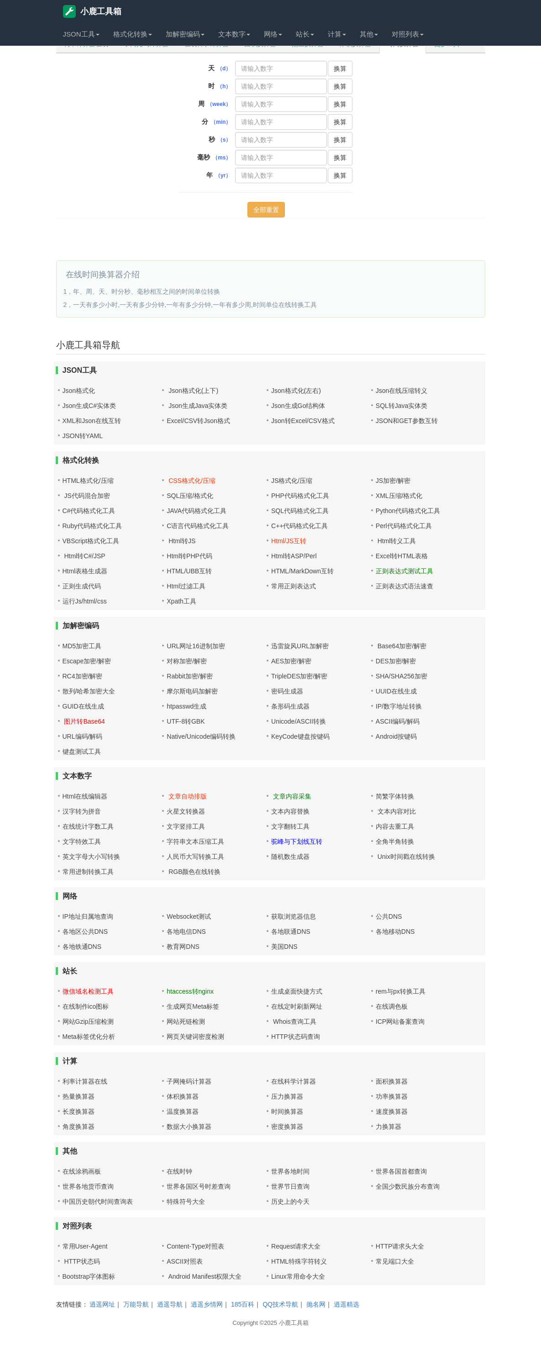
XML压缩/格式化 (399, 495)
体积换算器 (183, 1096)
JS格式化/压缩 (291, 480)
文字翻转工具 (290, 826)
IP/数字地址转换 (399, 706)
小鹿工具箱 (92, 11)
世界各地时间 (290, 1171)
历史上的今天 (290, 1201)
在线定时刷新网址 (296, 1006)
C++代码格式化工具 (299, 525)
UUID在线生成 (396, 691)
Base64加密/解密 (401, 646)
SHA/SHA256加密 (401, 676)
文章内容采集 (291, 796)
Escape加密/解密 (87, 661)
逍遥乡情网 (207, 1304)
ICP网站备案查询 (400, 1021)
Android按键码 (396, 736)
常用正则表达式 (293, 586)
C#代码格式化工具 (89, 510)
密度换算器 (287, 1126)
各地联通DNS (290, 931)
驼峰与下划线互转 (296, 841)
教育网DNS (183, 946)
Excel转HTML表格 (402, 556)
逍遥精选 (346, 1304)
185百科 (242, 1304)
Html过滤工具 (186, 586)
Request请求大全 (295, 1246)
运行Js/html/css (85, 601)
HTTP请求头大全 (400, 1246)
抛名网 (316, 1304)
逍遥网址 (102, 1304)
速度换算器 (392, 1111)
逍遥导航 (170, 1304)
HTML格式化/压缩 (88, 480)
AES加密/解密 (291, 661)
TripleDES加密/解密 (299, 676)
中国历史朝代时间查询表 (98, 1201)
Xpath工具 (181, 601)
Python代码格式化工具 (408, 510)
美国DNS (284, 946)
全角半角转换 (395, 841)
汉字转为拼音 (82, 811)
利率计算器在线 (85, 1081)
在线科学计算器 (293, 1081)
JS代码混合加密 (86, 495)
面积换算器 (392, 1081)
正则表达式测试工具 (404, 571)
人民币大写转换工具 (195, 856)
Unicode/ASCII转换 (298, 721)
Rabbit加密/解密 (189, 676)
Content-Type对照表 (195, 1246)
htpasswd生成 (186, 706)
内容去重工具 (395, 826)
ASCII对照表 (185, 1261)
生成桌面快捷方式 (296, 991)
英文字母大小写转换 (91, 856)
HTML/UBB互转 (189, 571)
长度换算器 (79, 1111)
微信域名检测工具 (88, 991)
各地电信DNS (186, 931)
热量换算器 (79, 1096)
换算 (340, 68)
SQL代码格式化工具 (300, 510)
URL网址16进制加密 (196, 646)
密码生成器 (287, 691)
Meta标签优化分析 (89, 1036)
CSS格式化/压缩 (191, 480)
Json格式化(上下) (192, 390)
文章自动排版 (187, 796)
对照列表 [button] (408, 34)
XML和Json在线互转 (92, 420)
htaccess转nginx (190, 991)
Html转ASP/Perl (294, 556)
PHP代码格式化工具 (300, 495)
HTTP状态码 (81, 1261)
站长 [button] (305, 34)
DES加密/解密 (396, 661)
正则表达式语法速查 (404, 586)
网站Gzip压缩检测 (88, 1021)
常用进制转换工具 (88, 871)
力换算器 (388, 1126)
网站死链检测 (186, 1021)
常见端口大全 (395, 1261)
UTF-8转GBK (186, 721)
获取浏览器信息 (293, 916)
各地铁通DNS (82, 946)
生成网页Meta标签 (193, 1006)
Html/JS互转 (288, 541)
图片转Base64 (84, 721)
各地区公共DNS (85, 931)
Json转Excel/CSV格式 (302, 420)
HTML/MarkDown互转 (302, 571)
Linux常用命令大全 (298, 1276)
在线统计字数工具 (88, 826)
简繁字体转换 (395, 796)
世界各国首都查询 (401, 1171)
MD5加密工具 (82, 646)
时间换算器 (287, 1111)
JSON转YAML (83, 435)
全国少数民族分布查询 (408, 1186)
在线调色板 (392, 1006)
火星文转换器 (186, 811)
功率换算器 (392, 1096)
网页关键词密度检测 (195, 1036)
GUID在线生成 (83, 706)
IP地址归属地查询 (88, 916)
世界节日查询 (290, 1186)
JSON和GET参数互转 (407, 420)
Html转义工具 (396, 541)
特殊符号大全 (186, 1201)
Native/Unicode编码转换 (201, 736)
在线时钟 (179, 1171)
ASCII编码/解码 (398, 721)
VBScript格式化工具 (91, 541)
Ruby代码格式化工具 (92, 525)
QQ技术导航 (280, 1304)
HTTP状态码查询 (295, 1036)
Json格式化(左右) (296, 390)
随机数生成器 (290, 856)
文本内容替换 (290, 811)
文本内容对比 (396, 811)
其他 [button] (369, 34)
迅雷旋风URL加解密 (300, 646)
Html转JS (181, 541)
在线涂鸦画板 (82, 1171)
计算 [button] (337, 34)
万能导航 (136, 1304)
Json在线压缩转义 (402, 390)
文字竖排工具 (186, 826)
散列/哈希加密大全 (89, 691)
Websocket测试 (189, 916)
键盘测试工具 (82, 751)
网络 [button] (273, 34)
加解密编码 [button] (185, 34)
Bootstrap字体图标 (89, 1276)
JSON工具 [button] (81, 34)
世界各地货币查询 (88, 1186)
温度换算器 (183, 1111)
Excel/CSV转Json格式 (198, 420)
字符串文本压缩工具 (195, 841)
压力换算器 (287, 1096)
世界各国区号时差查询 (199, 1186)
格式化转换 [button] (132, 34)
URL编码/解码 (83, 736)
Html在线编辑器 (85, 796)
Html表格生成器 (85, 571)
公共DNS (389, 916)
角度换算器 (79, 1126)
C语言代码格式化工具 (198, 525)
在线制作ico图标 (86, 1006)
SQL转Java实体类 (402, 405)
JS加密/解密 (393, 480)
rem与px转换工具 (400, 991)
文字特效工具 (82, 841)
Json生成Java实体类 (197, 405)
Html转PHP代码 (189, 556)
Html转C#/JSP (84, 556)
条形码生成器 (290, 706)
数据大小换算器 (189, 1126)
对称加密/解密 (187, 661)
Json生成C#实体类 (89, 405)
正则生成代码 (82, 586)
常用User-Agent (85, 1246)
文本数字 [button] (234, 34)
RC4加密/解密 (83, 676)
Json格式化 (79, 390)
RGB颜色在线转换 (194, 871)
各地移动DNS (395, 931)
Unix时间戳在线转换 (405, 856)
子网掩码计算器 (189, 1081)
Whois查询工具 (293, 1021)
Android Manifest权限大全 (204, 1276)
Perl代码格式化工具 (404, 525)
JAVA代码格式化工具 (196, 510)
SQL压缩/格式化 (190, 495)
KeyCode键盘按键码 (300, 736)
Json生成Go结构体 (298, 405)
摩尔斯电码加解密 (192, 691)
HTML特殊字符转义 (299, 1261)
